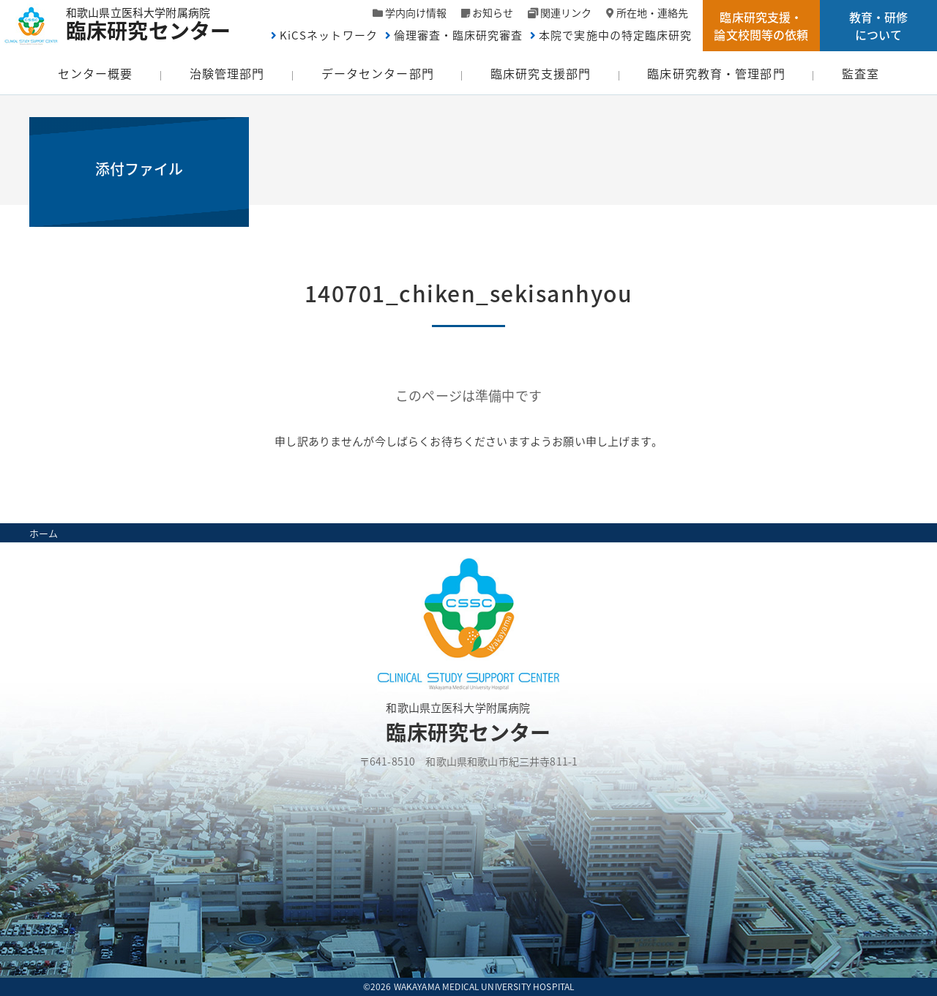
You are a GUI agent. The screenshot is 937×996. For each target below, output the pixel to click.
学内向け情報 (416, 12)
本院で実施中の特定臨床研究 (615, 35)
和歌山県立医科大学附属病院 (155, 22)
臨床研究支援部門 (540, 73)
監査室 (860, 73)
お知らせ (492, 12)
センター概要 (95, 73)
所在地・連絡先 (652, 12)
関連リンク (565, 12)
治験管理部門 (227, 73)
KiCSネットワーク (329, 35)
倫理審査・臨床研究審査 (458, 35)
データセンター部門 (377, 73)
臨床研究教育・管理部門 (716, 73)
